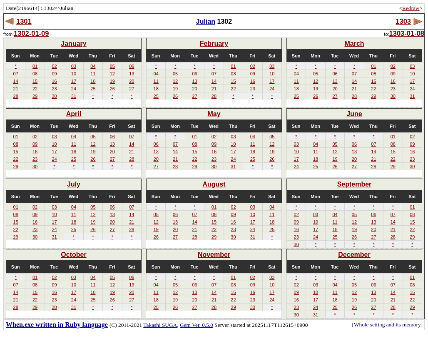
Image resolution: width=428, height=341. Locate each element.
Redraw (410, 8)
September (354, 184)
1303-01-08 (406, 33)
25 (92, 88)
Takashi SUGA (160, 325)
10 (73, 73)
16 (54, 81)
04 (92, 66)
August (213, 184)
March (354, 43)
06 (131, 66)
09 (54, 73)
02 (54, 66)
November (214, 254)
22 (34, 88)
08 (34, 73)
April (73, 113)
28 (15, 96)
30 (54, 96)
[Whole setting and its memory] (387, 324)
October (73, 254)
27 (131, 88)
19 (112, 81)
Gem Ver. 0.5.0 (196, 325)
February (214, 43)
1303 (403, 21)
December (354, 254)
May (213, 113)
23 (54, 88)
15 (34, 81)
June (354, 113)
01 (34, 66)
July (73, 184)
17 (73, 81)
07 (15, 73)
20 (131, 81)
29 (34, 96)
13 (131, 73)
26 (112, 88)
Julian (205, 21)
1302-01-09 (31, 33)
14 (15, 81)
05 (112, 66)
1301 (24, 21)
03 (73, 66)
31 (73, 96)
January (73, 43)
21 (15, 88)
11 (92, 73)
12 (112, 73)
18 (92, 81)
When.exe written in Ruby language (57, 324)
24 (73, 88)
